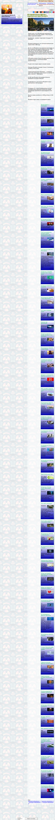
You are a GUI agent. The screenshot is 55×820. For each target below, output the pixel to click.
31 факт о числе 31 (46, 117)
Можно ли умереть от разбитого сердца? (47, 597)
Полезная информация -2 (47, 815)
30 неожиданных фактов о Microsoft (46, 624)
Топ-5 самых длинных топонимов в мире (47, 529)
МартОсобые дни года (47, 482)
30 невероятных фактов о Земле (46, 556)
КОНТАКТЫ (50, 3)
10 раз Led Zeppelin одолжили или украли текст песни (47, 584)
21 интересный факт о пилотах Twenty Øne (47, 222)
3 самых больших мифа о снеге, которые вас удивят (47, 659)
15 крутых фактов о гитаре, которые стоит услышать (47, 341)
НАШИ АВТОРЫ (32, 4)
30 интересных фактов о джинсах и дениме (47, 784)
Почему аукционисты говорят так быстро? (47, 702)
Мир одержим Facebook (45, 741)
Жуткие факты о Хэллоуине (46, 105)
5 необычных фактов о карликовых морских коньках (47, 366)
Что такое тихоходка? (47, 511)
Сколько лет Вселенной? (45, 328)
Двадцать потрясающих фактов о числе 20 (48, 382)
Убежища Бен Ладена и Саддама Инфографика (48, 570)
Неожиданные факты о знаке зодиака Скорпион (47, 800)
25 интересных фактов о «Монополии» (47, 542)
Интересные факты (46, 1)
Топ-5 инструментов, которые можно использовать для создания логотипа (47, 237)
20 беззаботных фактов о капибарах (47, 469)
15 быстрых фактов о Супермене (47, 716)
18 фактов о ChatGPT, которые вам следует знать (47, 276)
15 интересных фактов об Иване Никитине (12, 19)
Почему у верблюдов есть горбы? (47, 182)
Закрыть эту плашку (31, 818)
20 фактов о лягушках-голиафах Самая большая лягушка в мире (47, 753)
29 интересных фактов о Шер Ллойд (47, 354)
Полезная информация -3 (35, 816)
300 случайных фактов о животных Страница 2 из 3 (47, 397)
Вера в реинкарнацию (47, 196)
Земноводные (42, 3)
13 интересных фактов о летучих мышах (47, 610)
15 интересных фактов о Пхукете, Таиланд (47, 411)
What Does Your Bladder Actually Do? (48, 209)
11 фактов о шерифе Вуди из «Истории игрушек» (47, 129)
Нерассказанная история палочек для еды (47, 688)
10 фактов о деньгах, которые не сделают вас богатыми (47, 426)
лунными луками (46, 64)
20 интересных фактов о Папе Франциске (47, 302)
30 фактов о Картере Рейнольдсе (47, 169)
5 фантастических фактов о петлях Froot (47, 674)
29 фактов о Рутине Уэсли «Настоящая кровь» (47, 496)
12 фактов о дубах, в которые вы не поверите (47, 770)
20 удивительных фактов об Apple (46, 153)
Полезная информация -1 (34, 815)
